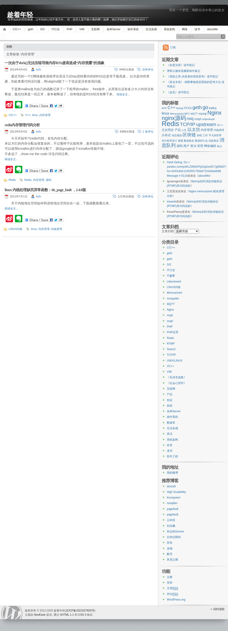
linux (35, 115)
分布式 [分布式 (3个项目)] (166, 135)
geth (30, 29)
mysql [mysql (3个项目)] (202, 113)
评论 (172, 594)
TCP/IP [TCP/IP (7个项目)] (187, 124)
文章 (172, 588)
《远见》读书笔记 (178, 92)
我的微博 (172, 472)
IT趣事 (171, 275)
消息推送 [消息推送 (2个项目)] (213, 140)
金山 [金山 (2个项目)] (219, 146)
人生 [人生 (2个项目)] (184, 130)
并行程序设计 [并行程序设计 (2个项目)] (169, 140)
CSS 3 (82, 614)
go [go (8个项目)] (205, 107)
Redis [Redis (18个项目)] (170, 123)
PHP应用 (172, 332)
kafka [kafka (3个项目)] (212, 108)
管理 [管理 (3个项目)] (200, 146)
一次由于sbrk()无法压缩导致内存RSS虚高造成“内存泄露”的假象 (54, 63)
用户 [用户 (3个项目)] (186, 146)
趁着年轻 (20, 14)
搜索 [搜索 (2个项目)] (180, 140)
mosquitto (173, 298)
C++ (28, 115)
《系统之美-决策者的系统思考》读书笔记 (192, 76)
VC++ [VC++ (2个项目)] (220, 125)
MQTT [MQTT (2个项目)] (194, 113)
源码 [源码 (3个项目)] (180, 146)
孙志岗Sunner (175, 531)
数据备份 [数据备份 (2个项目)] (189, 140)
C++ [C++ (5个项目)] (171, 107)
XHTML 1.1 (67, 614)
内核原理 (56, 229)
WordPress (12, 612)
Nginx (170, 309)
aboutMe (212, 29)
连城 (169, 548)
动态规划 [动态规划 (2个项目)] (177, 135)
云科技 (171, 520)
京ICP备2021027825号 (80, 610)
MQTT (171, 304)
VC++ (170, 366)
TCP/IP (171, 354)
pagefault (172, 509)
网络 (185, 29)
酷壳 (169, 554)
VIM (81, 29)
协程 (169, 405)
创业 (169, 400)
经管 (169, 445)
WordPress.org (176, 599)
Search (171, 349)
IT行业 (56, 29)
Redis (12, 180)
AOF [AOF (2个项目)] (164, 108)
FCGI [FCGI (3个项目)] (188, 108)
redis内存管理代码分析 (22, 125)
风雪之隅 (172, 559)
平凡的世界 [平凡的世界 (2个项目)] (215, 135)
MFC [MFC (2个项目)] (187, 113)
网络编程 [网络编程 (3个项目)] (210, 146)
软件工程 (172, 456)
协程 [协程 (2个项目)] (199, 135)
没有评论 (147, 69)
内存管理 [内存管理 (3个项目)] (207, 130)
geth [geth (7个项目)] (197, 107)
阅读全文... (123, 94)
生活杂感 (151, 29)
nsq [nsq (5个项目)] (190, 118)
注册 (169, 577)
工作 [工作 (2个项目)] (205, 135)
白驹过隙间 (174, 537)
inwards (171, 201)
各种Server (113, 29)
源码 (48, 180)
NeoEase (39, 614)
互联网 (95, 29)
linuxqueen (173, 497)
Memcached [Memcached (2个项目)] (177, 113)
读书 (197, 29)
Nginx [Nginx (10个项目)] (215, 113)
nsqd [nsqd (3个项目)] (197, 119)
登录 (169, 582)
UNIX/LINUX (174, 360)
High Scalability (176, 492)
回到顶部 (219, 609)
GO (42, 29)
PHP (69, 29)
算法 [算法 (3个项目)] (193, 146)
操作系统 (133, 29)
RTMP (171, 343)
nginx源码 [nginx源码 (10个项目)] (174, 118)
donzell (171, 486)
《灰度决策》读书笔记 (181, 65)
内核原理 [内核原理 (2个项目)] (219, 130)
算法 (169, 433)
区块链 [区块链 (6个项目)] (189, 134)
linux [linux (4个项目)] (165, 113)
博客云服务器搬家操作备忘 (183, 71)
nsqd (170, 315)
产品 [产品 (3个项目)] (178, 130)
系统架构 (169, 29)
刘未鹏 (171, 526)
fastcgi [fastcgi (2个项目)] (179, 108)
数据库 (171, 422)
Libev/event (174, 281)
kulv (38, 69)
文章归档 (168, 231)
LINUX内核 (15, 229)
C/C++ (17, 29)
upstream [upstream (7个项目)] (206, 124)
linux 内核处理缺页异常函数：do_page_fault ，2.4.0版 (45, 190)
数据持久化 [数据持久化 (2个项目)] (201, 140)
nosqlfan (172, 503)
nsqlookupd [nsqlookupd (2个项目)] (208, 119)
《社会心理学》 (176, 383)
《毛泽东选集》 (176, 377)
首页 (5, 29)
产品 (169, 394)
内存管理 (44, 115)
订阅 (173, 47)
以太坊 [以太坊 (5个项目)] (194, 129)
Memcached (174, 292)
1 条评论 (148, 131)
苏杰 (169, 542)
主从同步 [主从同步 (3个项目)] (168, 130)
